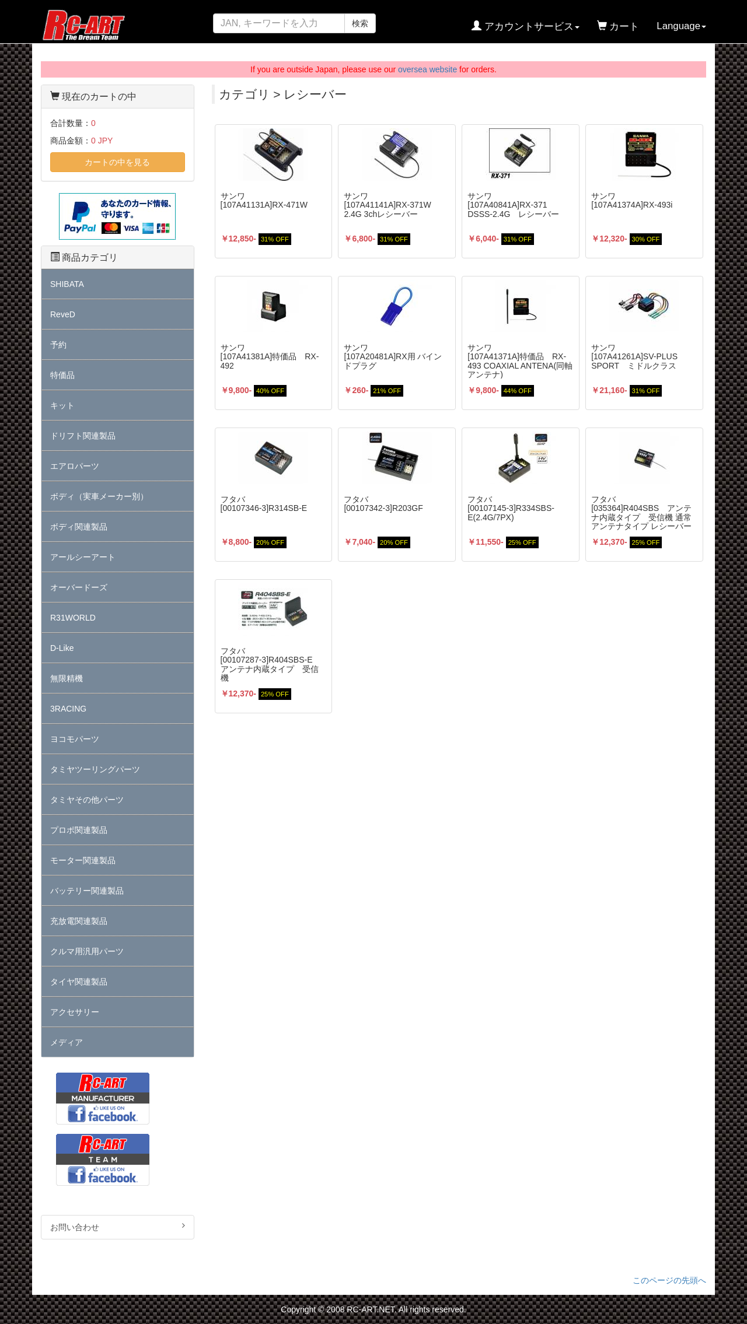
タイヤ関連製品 (78, 981)
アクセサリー (74, 1012)
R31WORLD (73, 617)
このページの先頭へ (669, 1280)
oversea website (427, 69)
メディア (66, 1042)
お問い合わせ (117, 1226)
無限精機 (66, 678)
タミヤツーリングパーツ (95, 769)
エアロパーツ (74, 466)
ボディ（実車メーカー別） (99, 496)
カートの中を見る (117, 162)
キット (62, 405)
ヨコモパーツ (74, 739)
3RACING (68, 708)
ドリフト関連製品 (83, 435)
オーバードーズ (78, 587)
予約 (58, 344)
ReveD (62, 314)
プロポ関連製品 (78, 830)
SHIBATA (67, 284)
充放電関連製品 (78, 921)
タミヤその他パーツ (87, 799)
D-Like (62, 648)
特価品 (62, 375)
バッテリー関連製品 (87, 890)
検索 (360, 23)
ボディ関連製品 (78, 526)
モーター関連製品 (83, 860)
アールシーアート (83, 557)
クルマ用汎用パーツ (87, 951)
